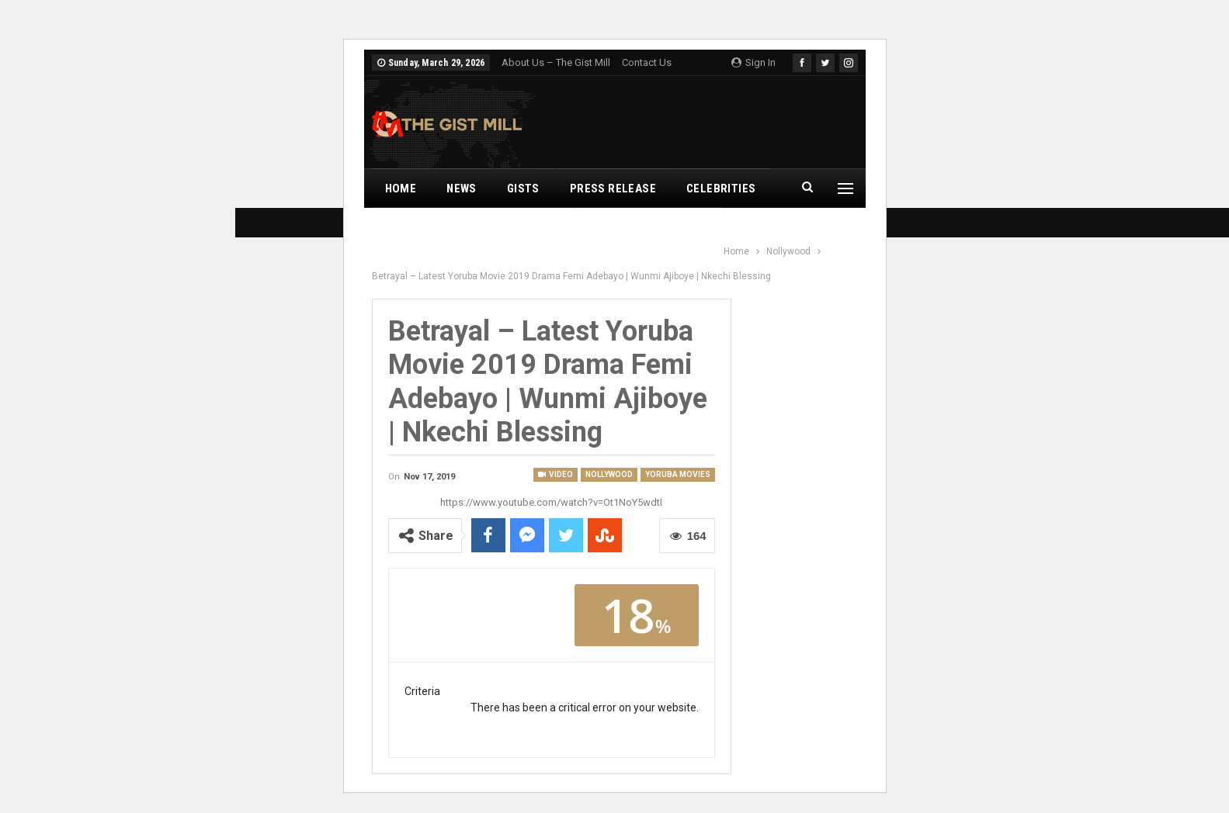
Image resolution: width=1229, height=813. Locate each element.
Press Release (613, 188)
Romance (615, 227)
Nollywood (525, 227)
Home (401, 188)
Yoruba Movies (677, 474)
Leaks (689, 227)
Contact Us (647, 62)
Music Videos (424, 227)
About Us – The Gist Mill (556, 62)
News (461, 188)
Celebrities (720, 188)
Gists (523, 188)
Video (555, 474)
